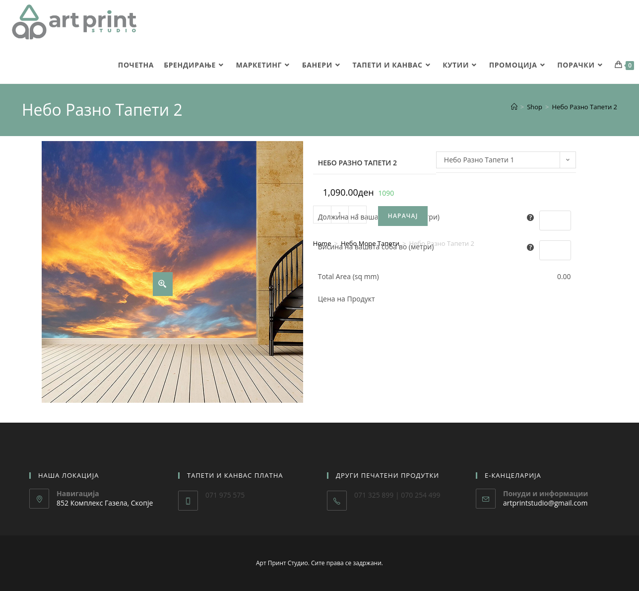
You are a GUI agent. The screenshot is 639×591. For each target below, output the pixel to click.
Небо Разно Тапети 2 (584, 106)
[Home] (514, 106)
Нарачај (403, 216)
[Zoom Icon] (163, 284)
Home (322, 243)
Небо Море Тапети (370, 243)
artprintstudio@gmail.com (545, 503)
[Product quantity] (340, 214)
